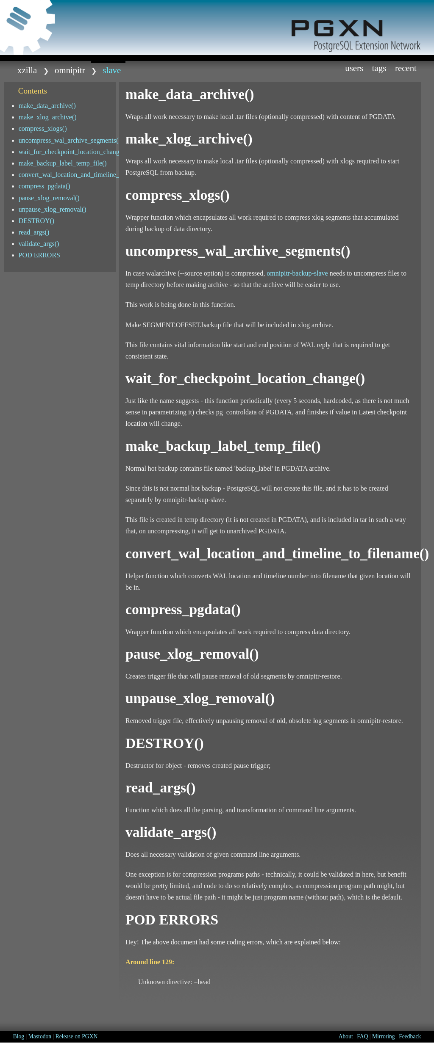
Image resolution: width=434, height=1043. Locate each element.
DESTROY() (36, 220)
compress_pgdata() (44, 186)
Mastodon (39, 1036)
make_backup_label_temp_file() (63, 163)
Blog (18, 1036)
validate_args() (39, 243)
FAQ (362, 1036)
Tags (379, 68)
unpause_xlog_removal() (52, 209)
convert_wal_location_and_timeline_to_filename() (67, 174)
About (346, 1036)
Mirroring (383, 1036)
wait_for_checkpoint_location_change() (67, 151)
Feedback (410, 1036)
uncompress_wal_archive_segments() (67, 140)
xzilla (27, 70)
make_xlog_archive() (48, 117)
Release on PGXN (77, 1036)
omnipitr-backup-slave (297, 273)
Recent (406, 68)
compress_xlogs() (43, 128)
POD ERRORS (39, 255)
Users (354, 68)
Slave (112, 70)
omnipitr (70, 70)
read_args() (34, 232)
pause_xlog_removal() (49, 197)
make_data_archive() (47, 105)
